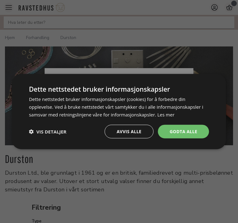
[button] (47, 131)
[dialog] (119, 111)
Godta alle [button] (183, 131)
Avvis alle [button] (128, 131)
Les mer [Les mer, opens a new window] (166, 114)
